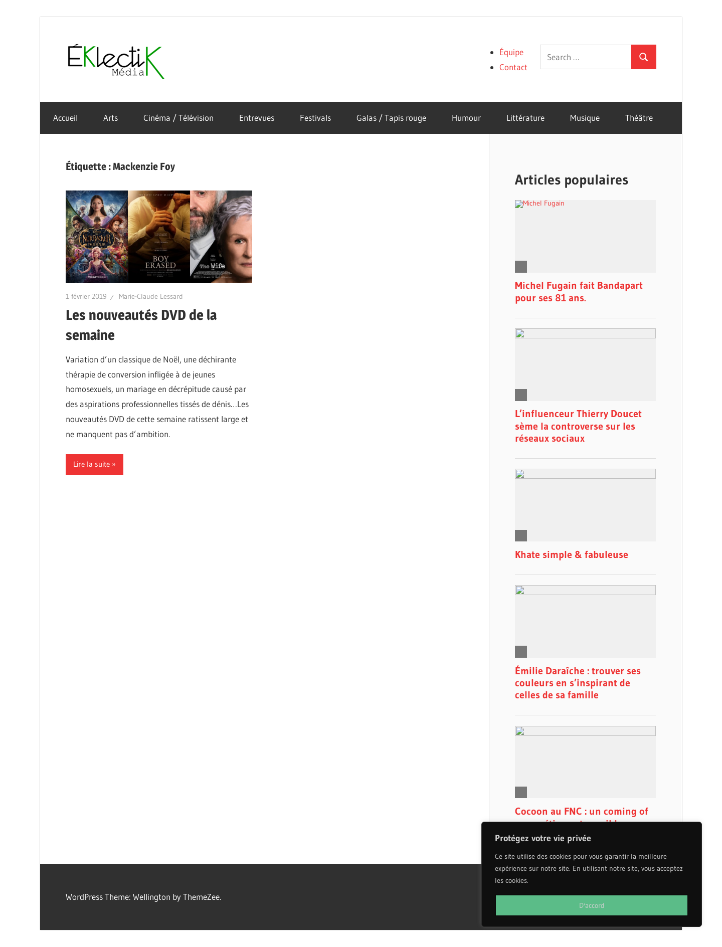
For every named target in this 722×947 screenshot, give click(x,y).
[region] (591, 874)
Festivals (315, 117)
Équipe (511, 52)
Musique (585, 117)
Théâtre (639, 117)
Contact (513, 67)
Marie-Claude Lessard (151, 296)
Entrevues (256, 117)
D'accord (592, 905)
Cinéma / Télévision (178, 117)
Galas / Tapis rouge (391, 117)
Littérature (525, 117)
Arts (110, 117)
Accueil (65, 117)
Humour (466, 117)
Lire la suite (91, 464)
